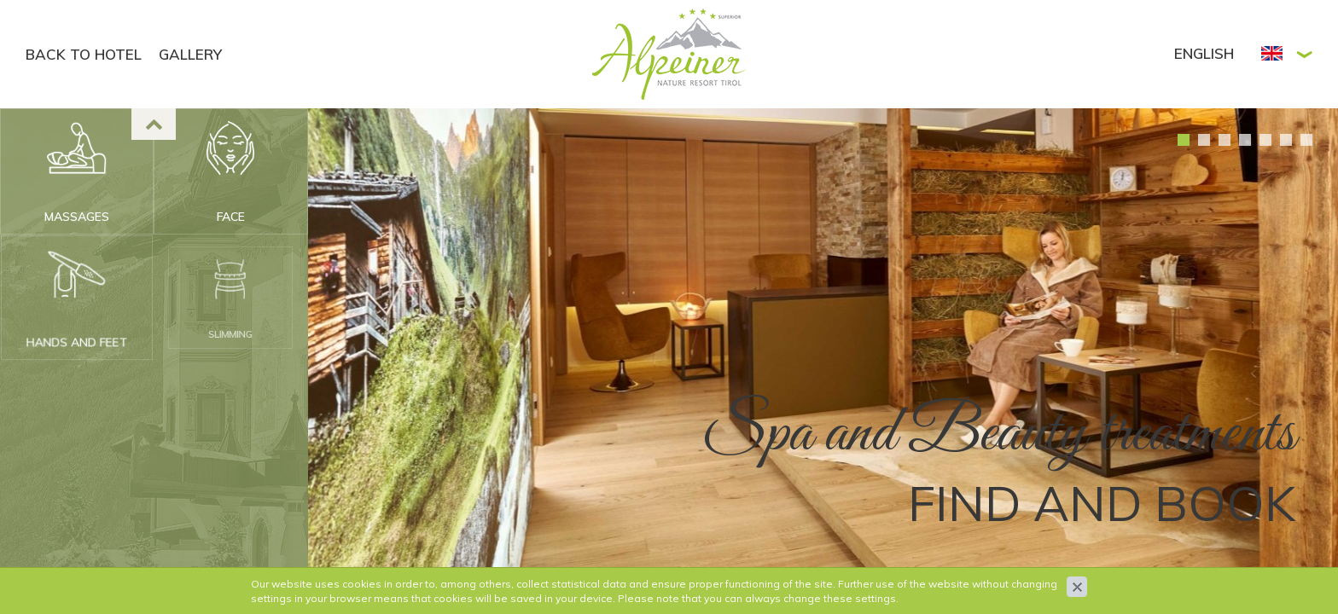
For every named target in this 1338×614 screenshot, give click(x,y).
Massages (76, 216)
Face (231, 216)
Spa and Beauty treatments (998, 434)
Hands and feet (77, 338)
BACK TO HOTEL (84, 54)
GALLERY (190, 54)
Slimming (230, 316)
